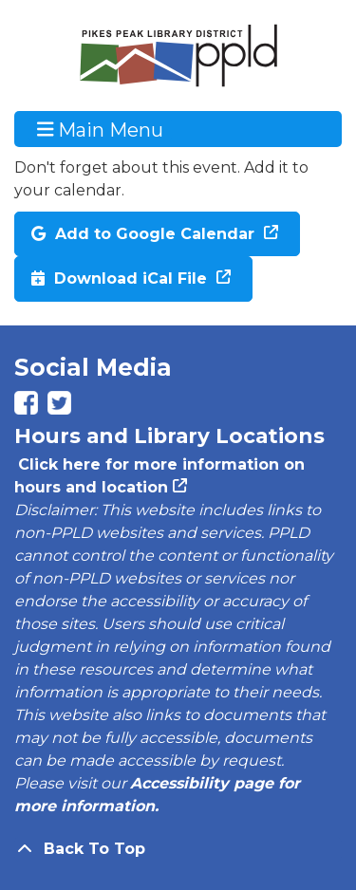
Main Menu (100, 129)
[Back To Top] (178, 849)
